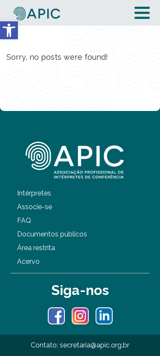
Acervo (28, 261)
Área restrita (36, 248)
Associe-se (34, 207)
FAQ (24, 220)
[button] (9, 30)
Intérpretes (34, 193)
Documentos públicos (52, 234)
